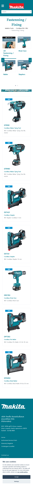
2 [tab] (17, 85)
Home (3, 437)
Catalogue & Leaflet (7, 446)
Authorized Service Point (9, 440)
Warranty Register (7, 443)
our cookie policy (22, 472)
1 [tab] (15, 85)
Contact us (5, 455)
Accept (16, 477)
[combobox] (16, 11)
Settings (16, 481)
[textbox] (16, 11)
